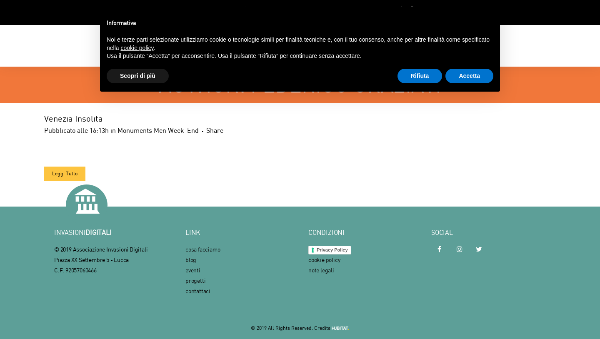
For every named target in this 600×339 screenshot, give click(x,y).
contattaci (197, 290)
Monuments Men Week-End (158, 130)
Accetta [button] (469, 75)
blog (190, 259)
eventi (192, 270)
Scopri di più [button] (137, 75)
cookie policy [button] (136, 48)
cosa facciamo (202, 249)
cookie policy (324, 259)
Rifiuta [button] (420, 75)
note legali (321, 270)
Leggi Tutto (65, 173)
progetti (195, 280)
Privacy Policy (332, 249)
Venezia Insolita (73, 118)
